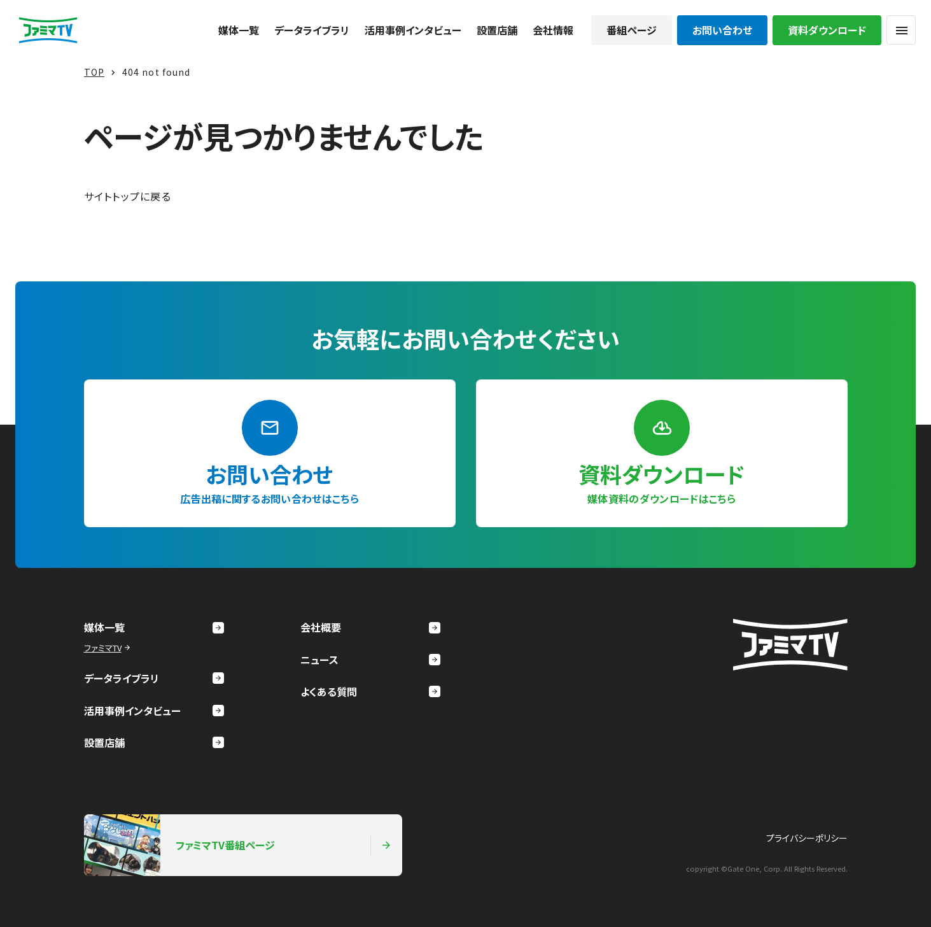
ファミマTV (108, 648)
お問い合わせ (722, 30)
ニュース (370, 659)
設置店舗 (497, 30)
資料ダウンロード (827, 30)
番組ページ (631, 30)
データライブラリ (311, 30)
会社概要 (370, 627)
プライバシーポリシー (807, 837)
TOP (94, 72)
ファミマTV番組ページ (238, 844)
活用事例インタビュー (413, 30)
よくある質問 (370, 691)
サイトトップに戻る (128, 196)
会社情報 (553, 30)
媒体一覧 (238, 30)
